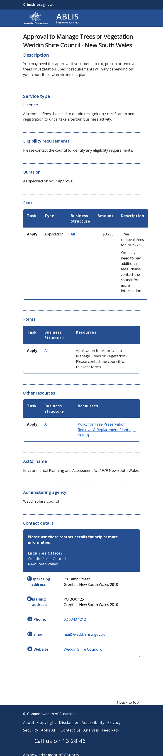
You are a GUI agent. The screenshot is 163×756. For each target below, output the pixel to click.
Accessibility (93, 727)
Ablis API (49, 735)
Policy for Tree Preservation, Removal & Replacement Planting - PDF (107, 430)
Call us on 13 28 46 (60, 746)
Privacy (114, 727)
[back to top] (81, 708)
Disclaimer (69, 727)
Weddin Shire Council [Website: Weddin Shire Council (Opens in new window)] (83, 649)
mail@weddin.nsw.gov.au (84, 634)
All (73, 234)
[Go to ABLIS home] (51, 18)
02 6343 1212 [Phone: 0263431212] (75, 619)
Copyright (46, 727)
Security (31, 735)
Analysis (91, 735)
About (29, 727)
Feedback (110, 735)
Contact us (71, 735)
